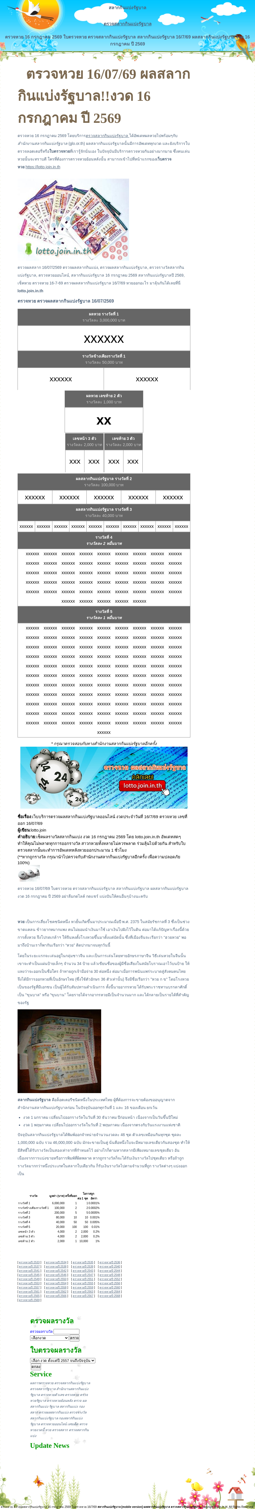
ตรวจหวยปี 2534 (56, 1262)
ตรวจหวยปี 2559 (83, 1287)
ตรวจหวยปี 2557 (29, 1287)
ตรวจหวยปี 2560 (109, 1287)
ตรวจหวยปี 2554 (56, 1283)
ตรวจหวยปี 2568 (109, 1295)
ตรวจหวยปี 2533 (29, 1262)
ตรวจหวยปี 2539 (83, 1266)
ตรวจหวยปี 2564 (109, 1291)
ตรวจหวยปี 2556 (109, 1283)
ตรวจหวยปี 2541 (29, 1270)
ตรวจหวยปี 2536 (109, 1262)
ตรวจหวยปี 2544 (109, 1270)
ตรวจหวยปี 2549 (29, 1279)
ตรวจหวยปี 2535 (83, 1262)
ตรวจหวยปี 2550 (56, 1279)
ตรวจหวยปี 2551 (83, 1279)
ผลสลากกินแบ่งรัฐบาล (157, 1506)
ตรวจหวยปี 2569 (29, 1300)
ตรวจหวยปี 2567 (83, 1295)
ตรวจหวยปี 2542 (56, 1270)
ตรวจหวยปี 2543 (83, 1270)
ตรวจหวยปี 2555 (83, 1283)
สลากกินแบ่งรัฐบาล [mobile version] (120, 1506)
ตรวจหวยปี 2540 (109, 1266)
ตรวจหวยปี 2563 (83, 1291)
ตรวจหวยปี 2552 (109, 1279)
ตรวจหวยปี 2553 (29, 1283)
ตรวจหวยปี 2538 (56, 1266)
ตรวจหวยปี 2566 (56, 1295)
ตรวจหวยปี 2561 (29, 1291)
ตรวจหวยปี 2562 (56, 1291)
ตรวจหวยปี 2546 (56, 1274)
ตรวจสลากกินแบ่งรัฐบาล (128, 23)
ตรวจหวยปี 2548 (109, 1274)
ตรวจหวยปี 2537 (29, 1266)
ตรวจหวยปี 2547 (83, 1274)
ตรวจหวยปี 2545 (29, 1274)
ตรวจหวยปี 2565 (29, 1295)
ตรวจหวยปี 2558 (56, 1287)
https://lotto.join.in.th (43, 167)
